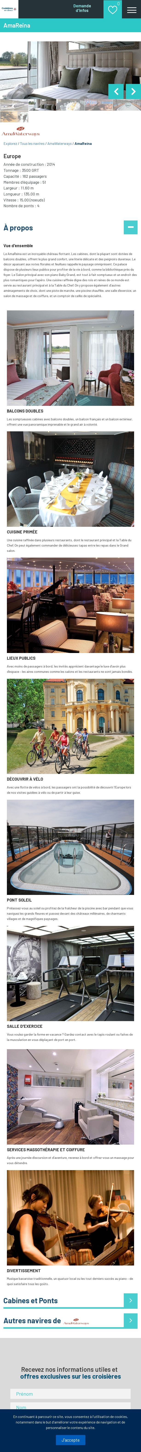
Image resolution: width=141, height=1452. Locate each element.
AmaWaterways (59, 143)
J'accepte (71, 1440)
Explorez (10, 143)
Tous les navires (32, 143)
